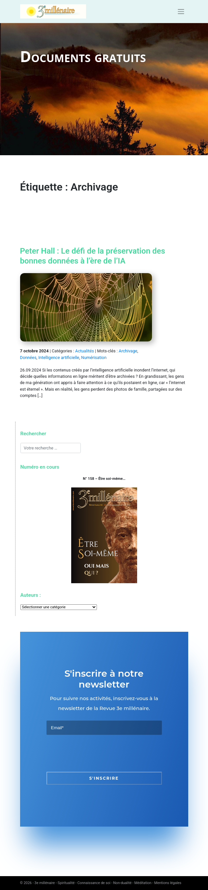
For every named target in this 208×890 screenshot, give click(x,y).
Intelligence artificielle (58, 357)
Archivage (128, 350)
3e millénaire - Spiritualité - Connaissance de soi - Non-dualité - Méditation (93, 883)
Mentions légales (167, 883)
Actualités (84, 350)
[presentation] (96, 753)
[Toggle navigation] (181, 12)
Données (28, 357)
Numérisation (93, 357)
